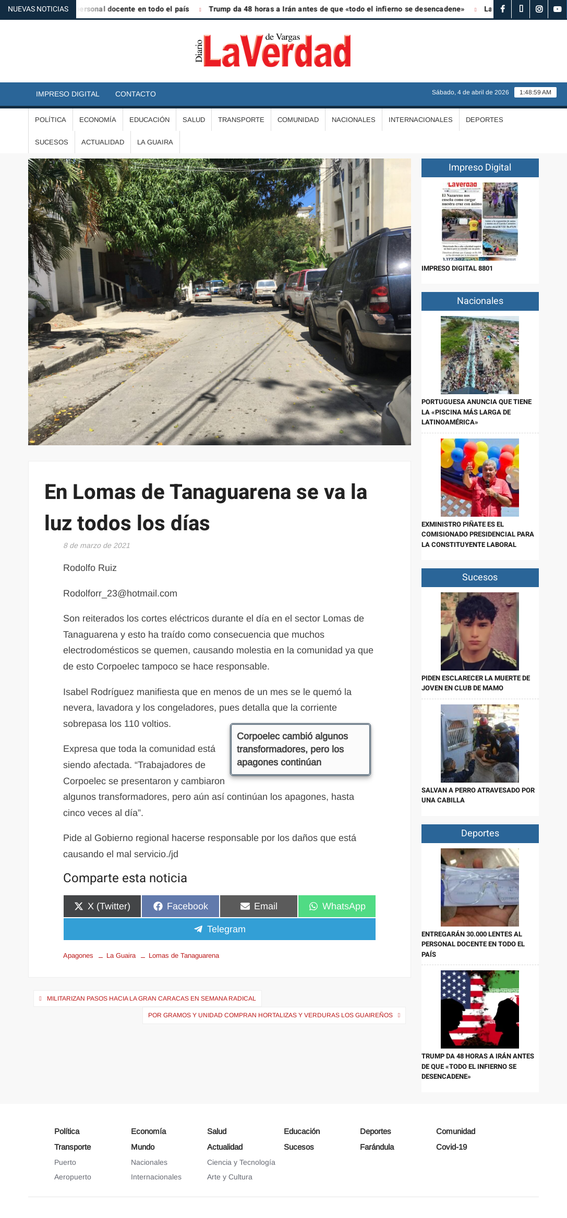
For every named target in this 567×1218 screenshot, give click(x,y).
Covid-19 (451, 1146)
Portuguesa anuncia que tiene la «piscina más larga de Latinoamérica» (476, 412)
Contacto (135, 94)
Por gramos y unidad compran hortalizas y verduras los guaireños (270, 1015)
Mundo (142, 1146)
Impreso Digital (68, 94)
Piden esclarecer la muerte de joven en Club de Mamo (475, 683)
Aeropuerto (72, 1177)
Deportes (484, 120)
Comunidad (298, 120)
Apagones (78, 955)
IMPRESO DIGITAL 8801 (457, 268)
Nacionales (354, 120)
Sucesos (51, 142)
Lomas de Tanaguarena (184, 955)
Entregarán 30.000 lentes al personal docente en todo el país (473, 944)
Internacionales (421, 120)
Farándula (377, 1146)
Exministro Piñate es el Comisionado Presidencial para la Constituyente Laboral (477, 534)
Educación (149, 120)
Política (50, 120)
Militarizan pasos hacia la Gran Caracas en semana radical (151, 998)
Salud (194, 120)
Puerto (65, 1162)
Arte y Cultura (229, 1177)
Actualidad (102, 142)
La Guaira (155, 142)
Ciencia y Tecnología (241, 1162)
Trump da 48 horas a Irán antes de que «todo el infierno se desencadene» (344, 9)
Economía (97, 120)
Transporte (241, 120)
